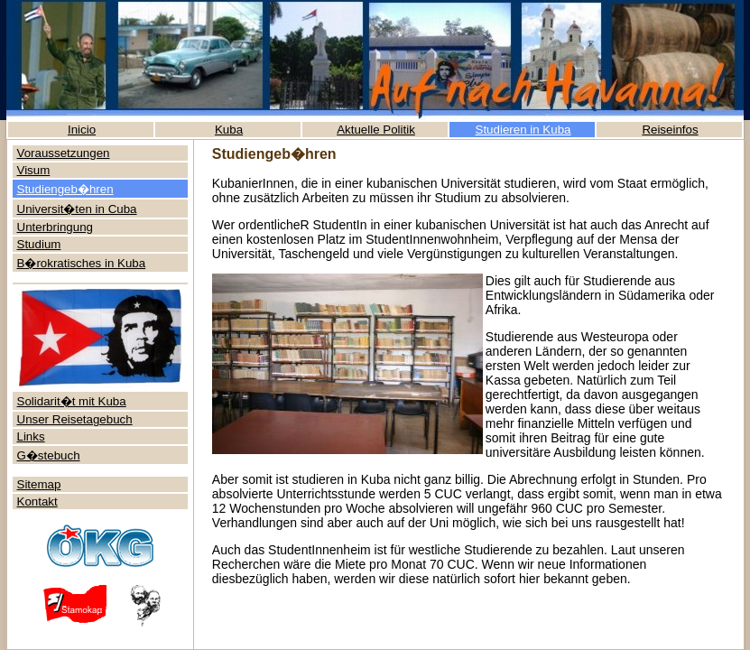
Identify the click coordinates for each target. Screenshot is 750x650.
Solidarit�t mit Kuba (71, 401)
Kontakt (37, 501)
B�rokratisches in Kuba (81, 263)
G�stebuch (48, 455)
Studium (39, 244)
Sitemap (39, 484)
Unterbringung (55, 227)
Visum (34, 170)
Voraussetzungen (63, 153)
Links (31, 436)
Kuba (229, 129)
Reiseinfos (670, 129)
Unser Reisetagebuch (75, 419)
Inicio (82, 129)
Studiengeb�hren (65, 189)
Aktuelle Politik (376, 129)
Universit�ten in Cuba (77, 209)
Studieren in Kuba (523, 129)
